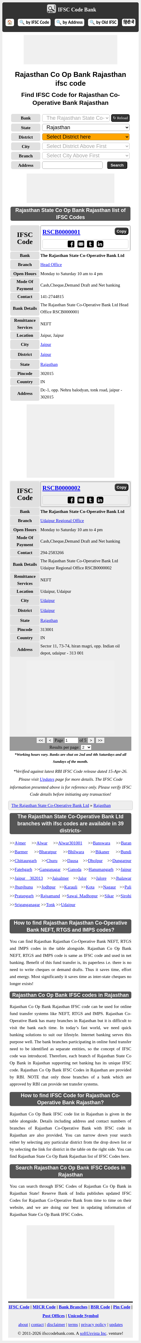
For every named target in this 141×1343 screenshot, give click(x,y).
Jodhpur (49, 887)
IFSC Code (18, 1307)
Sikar (109, 895)
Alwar (42, 843)
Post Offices (53, 1315)
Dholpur (95, 860)
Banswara (101, 843)
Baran (126, 843)
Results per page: (64, 747)
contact (37, 1324)
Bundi (126, 851)
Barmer (21, 851)
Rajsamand (50, 895)
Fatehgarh (23, 869)
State (26, 127)
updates (116, 1324)
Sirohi (126, 895)
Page (59, 740)
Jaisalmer (60, 878)
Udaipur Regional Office (62, 520)
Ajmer (20, 843)
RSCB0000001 (61, 231)
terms (73, 1324)
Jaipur (45, 344)
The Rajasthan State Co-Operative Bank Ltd (50, 805)
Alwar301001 (70, 843)
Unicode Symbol (83, 1315)
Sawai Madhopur (82, 895)
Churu (52, 860)
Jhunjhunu (24, 887)
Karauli (70, 887)
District (26, 137)
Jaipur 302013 (29, 878)
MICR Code (44, 1307)
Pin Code (121, 1307)
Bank (26, 118)
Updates (47, 779)
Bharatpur (48, 851)
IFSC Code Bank (77, 10)
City (26, 146)
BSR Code (100, 1307)
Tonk (50, 904)
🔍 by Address (69, 22)
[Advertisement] (70, 49)
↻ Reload (120, 118)
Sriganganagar (27, 904)
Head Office (51, 264)
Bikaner (102, 851)
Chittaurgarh (26, 860)
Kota (90, 887)
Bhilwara (76, 851)
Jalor (82, 878)
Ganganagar (50, 869)
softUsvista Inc (93, 1333)
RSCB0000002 (61, 488)
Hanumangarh (101, 869)
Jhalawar (123, 878)
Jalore (101, 878)
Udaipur (47, 600)
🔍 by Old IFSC (103, 22)
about (23, 1324)
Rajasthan (49, 364)
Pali (128, 887)
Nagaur (109, 887)
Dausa (72, 860)
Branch (26, 156)
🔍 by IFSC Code (34, 22)
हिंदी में (128, 22)
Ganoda (75, 869)
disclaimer (56, 1324)
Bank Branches (73, 1307)
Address (25, 165)
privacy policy (93, 1324)
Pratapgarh (24, 895)
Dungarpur (121, 860)
